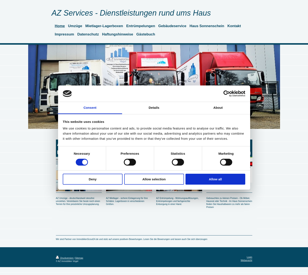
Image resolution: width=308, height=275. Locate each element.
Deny (93, 179)
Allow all (215, 179)
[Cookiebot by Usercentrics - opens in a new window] (226, 93)
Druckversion (65, 258)
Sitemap (79, 258)
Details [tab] (154, 107)
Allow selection (154, 179)
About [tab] (218, 107)
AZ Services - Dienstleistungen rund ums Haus (131, 13)
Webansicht (246, 260)
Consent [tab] (89, 107)
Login (249, 257)
